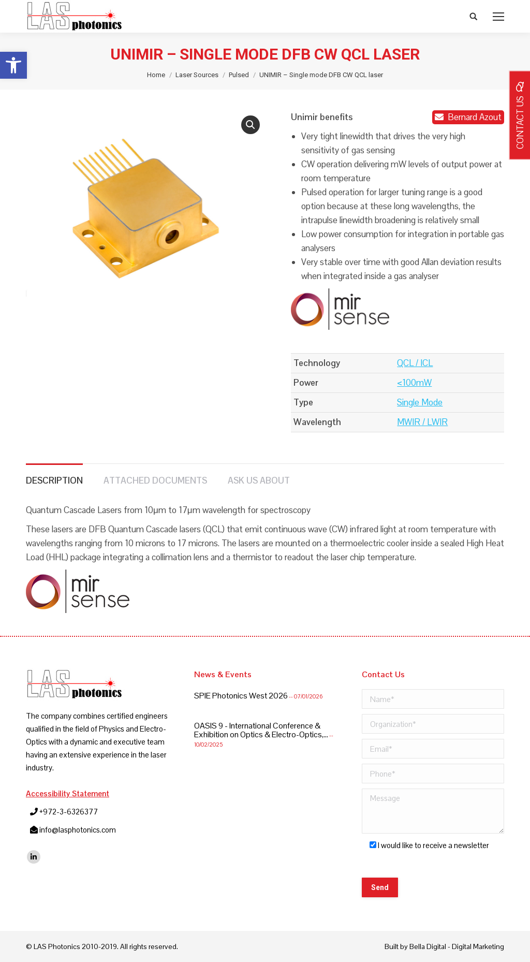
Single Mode (420, 402)
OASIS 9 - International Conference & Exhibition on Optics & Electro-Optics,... (261, 730)
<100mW (414, 382)
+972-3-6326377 (68, 812)
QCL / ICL (415, 363)
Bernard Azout (468, 117)
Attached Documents (155, 480)
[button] (13, 65)
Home (156, 75)
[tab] (54, 475)
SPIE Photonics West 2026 (241, 695)
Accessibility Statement (67, 793)
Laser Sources (196, 75)
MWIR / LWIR (422, 422)
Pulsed (239, 75)
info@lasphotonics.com (77, 830)
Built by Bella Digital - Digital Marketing (444, 946)
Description (54, 480)
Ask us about (259, 480)
